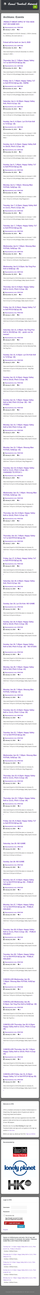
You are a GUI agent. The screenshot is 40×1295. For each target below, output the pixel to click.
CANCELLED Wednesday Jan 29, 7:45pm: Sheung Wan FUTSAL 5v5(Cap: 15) (19, 981)
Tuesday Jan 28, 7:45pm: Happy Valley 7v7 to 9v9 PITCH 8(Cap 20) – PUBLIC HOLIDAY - (18, 956)
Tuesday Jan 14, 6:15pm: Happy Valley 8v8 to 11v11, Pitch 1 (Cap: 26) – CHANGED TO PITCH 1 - (18, 470)
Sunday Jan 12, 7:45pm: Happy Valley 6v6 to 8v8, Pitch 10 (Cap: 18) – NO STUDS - (18, 402)
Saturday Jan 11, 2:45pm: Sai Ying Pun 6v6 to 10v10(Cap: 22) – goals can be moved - (19, 332)
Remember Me (10, 1215)
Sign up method (30, 1134)
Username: (6, 1207)
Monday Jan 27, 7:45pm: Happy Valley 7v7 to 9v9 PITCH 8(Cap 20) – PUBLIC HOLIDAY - (18, 907)
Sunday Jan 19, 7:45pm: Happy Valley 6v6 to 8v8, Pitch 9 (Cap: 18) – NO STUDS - (19, 646)
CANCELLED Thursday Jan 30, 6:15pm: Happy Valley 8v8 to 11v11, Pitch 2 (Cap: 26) (19, 1027)
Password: (6, 1211)
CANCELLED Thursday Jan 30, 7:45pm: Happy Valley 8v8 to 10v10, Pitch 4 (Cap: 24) (19, 1051)
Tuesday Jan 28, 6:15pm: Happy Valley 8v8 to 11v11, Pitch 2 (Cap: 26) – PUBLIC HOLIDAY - (19, 932)
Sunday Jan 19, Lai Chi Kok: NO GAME (19, 604)
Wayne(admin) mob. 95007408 (14, 27)
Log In (21, 1226)
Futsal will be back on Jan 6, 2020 (16, 42)
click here (12, 1130)
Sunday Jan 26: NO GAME (13, 862)
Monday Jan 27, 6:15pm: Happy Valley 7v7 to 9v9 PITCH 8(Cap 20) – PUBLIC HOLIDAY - (18, 882)
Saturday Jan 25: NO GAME (14, 843)
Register (5, 1229)
